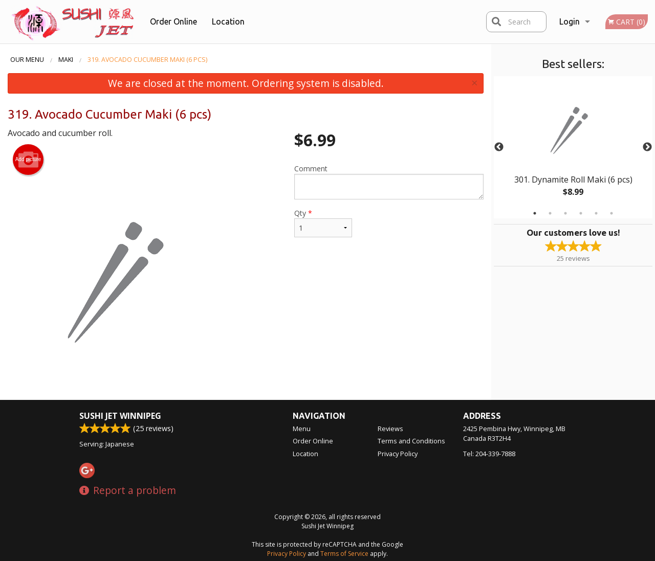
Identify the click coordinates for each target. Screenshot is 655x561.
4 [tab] (581, 213)
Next (647, 147)
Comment (389, 181)
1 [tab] (535, 213)
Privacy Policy (398, 453)
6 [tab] (611, 213)
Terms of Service (344, 553)
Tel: (489, 453)
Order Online (173, 21)
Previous (499, 147)
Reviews (390, 428)
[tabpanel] (573, 147)
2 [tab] (550, 213)
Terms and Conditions (411, 440)
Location (228, 21)
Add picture (28, 159)
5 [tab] (596, 213)
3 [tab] (565, 213)
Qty (323, 222)
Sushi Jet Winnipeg (120, 415)
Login (569, 21)
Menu (302, 428)
